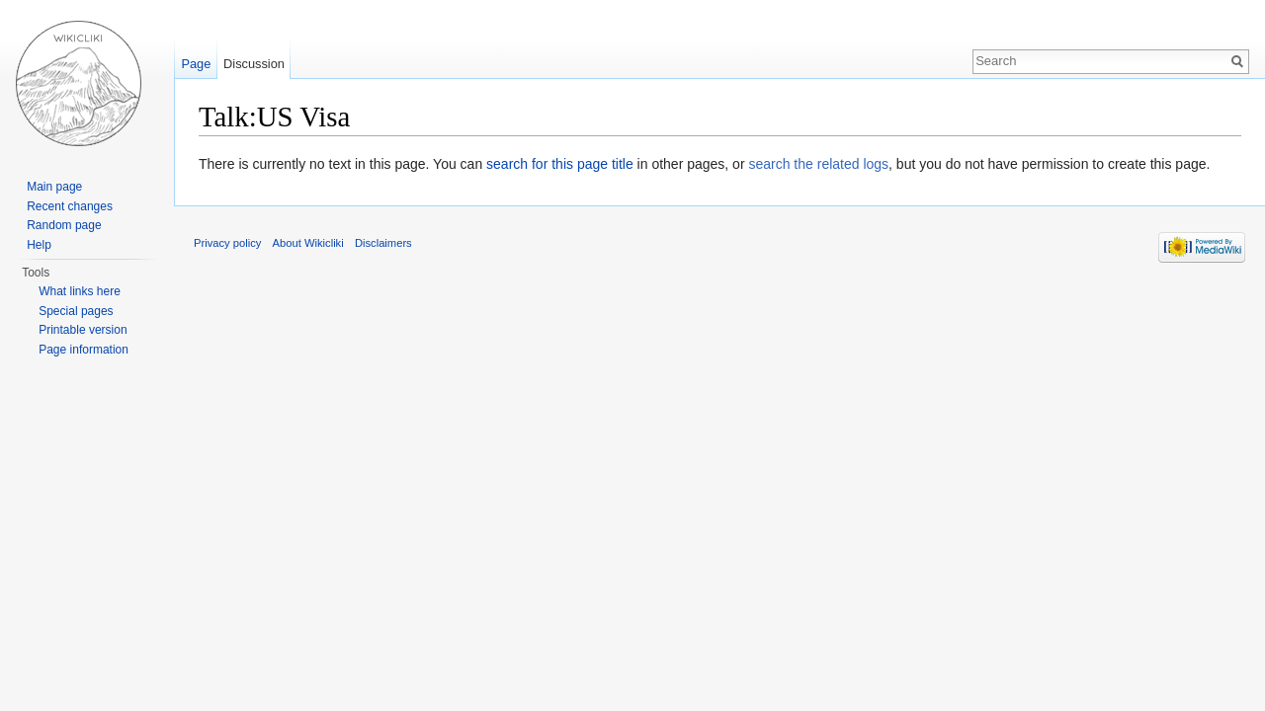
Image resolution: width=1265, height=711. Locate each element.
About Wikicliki (308, 243)
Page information (83, 349)
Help (39, 245)
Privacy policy (227, 243)
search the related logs (818, 164)
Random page (64, 225)
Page (196, 63)
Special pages (76, 311)
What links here (80, 291)
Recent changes (70, 206)
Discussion (254, 63)
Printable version (82, 330)
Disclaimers (383, 243)
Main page (54, 187)
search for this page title (559, 164)
